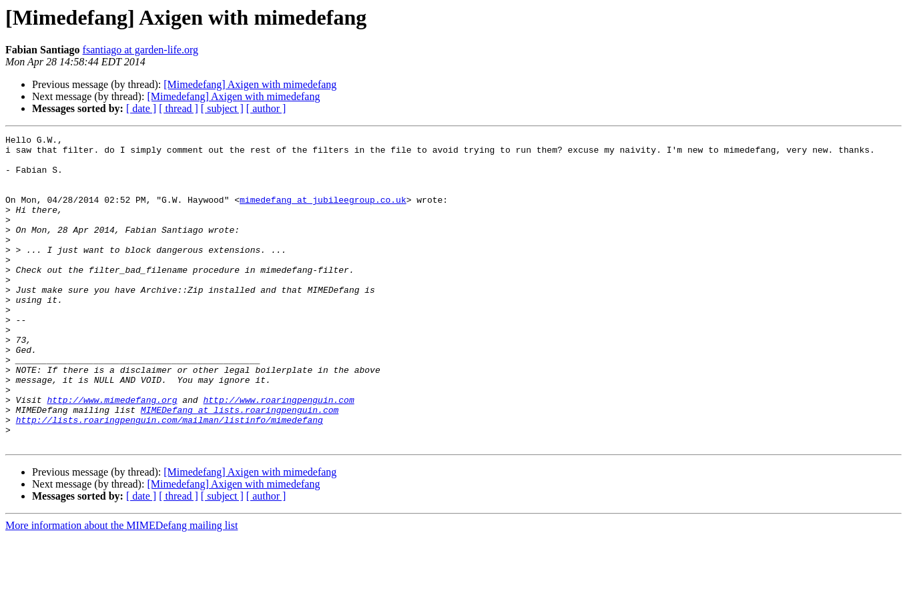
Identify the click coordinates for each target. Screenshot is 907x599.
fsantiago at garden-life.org (140, 49)
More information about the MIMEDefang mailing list (121, 587)
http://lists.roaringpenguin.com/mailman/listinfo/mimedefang (169, 478)
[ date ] (141, 108)
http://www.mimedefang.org (112, 454)
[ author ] (266, 108)
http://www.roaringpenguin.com (278, 454)
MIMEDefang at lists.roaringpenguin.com (239, 466)
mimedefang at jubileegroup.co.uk (323, 213)
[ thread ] (178, 108)
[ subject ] (222, 108)
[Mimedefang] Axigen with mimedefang (250, 84)
